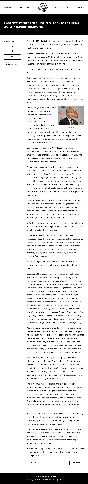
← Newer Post (34, 463)
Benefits (29, 7)
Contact (80, 7)
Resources (57, 7)
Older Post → (77, 463)
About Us (8, 7)
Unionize (69, 7)
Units (20, 7)
